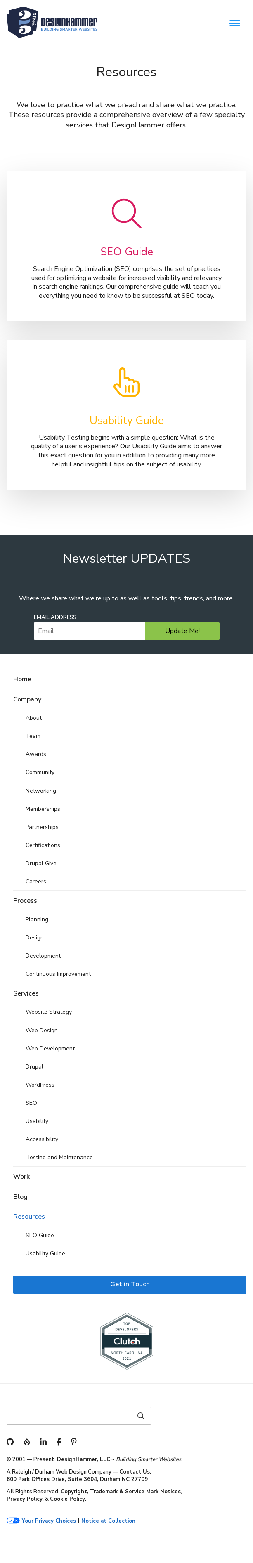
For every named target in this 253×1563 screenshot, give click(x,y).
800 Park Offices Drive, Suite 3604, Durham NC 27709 (77, 1479)
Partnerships (42, 827)
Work (21, 1176)
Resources (29, 1216)
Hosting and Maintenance (59, 1157)
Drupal (34, 1067)
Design (35, 938)
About (34, 718)
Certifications (43, 845)
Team (33, 736)
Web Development (50, 1048)
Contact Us (134, 1472)
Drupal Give (41, 863)
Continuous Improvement (58, 974)
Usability (37, 1121)
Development (43, 956)
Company (27, 699)
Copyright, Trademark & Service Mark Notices (121, 1491)
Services (26, 993)
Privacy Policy (25, 1499)
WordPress (40, 1085)
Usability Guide (45, 1253)
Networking (41, 791)
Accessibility (42, 1139)
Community (40, 772)
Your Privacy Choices (49, 1521)
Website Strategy (49, 1012)
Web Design (42, 1030)
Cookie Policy (67, 1499)
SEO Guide (40, 1235)
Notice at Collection (108, 1521)
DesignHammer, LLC (83, 1459)
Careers (36, 881)
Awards (36, 754)
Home (22, 679)
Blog (20, 1196)
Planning (37, 919)
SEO (31, 1103)
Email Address (55, 617)
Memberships (43, 809)
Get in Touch (130, 1284)
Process (25, 900)
